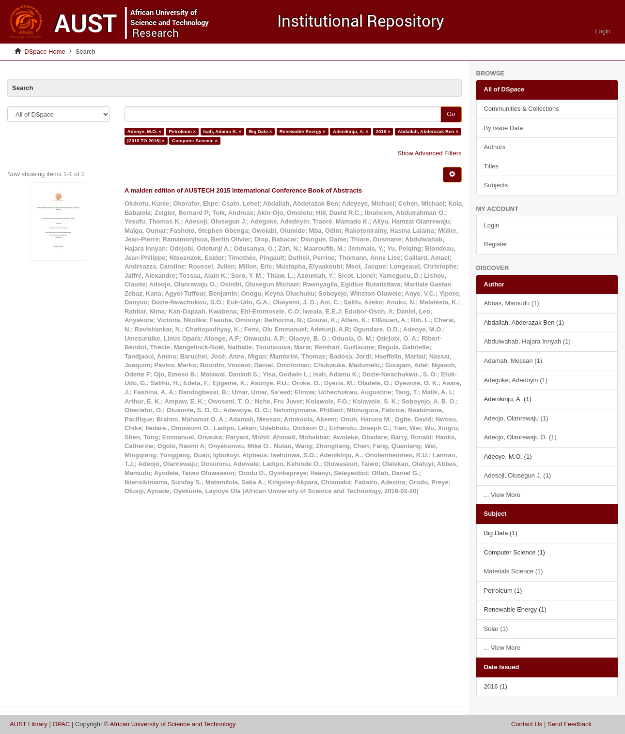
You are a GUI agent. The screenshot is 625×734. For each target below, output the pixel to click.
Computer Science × (195, 140)
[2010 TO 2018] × (146, 140)
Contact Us (526, 724)
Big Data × (260, 131)
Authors (495, 146)
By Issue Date (503, 128)
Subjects (496, 185)
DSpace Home (44, 51)
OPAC (61, 724)
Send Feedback (569, 724)
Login (492, 225)
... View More (502, 494)
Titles (491, 166)
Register (495, 244)
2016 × (382, 131)
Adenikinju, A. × (350, 131)
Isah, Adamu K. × (222, 131)
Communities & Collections (521, 108)
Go (451, 114)
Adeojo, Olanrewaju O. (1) (520, 437)
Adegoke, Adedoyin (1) (516, 380)
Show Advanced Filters (429, 153)
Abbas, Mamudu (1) (511, 303)
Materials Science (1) (513, 571)
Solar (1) (496, 628)
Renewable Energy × (303, 131)
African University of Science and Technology (173, 724)
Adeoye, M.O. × (144, 131)
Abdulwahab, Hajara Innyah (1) (527, 341)
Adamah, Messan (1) (513, 360)
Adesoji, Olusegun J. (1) (517, 475)
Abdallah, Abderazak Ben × (428, 131)
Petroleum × (182, 131)
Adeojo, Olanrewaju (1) (516, 418)
